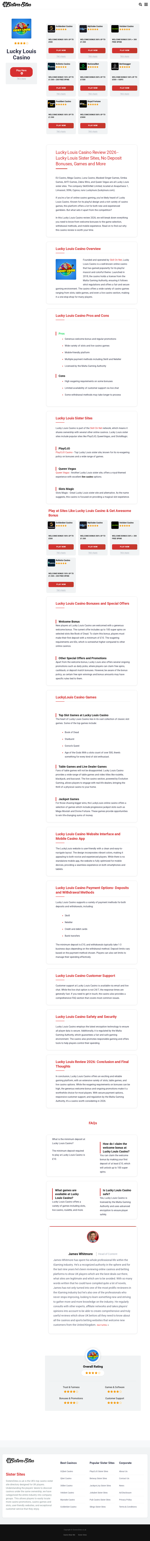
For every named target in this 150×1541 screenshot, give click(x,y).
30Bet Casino (66, 1485)
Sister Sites (82, 1535)
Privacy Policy (125, 1500)
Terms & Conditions (128, 1507)
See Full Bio (102, 1325)
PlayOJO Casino (64, 452)
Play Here (21, 72)
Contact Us (124, 1478)
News (121, 1485)
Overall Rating (93, 1366)
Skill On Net (116, 259)
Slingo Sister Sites (98, 1507)
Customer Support (114, 1398)
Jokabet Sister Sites (99, 1492)
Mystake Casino (67, 1500)
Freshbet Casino (63, 101)
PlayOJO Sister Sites (99, 1471)
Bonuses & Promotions (71, 1398)
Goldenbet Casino (64, 26)
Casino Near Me (69, 1535)
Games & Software (114, 1387)
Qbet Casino (65, 1478)
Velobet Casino (126, 26)
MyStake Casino (95, 26)
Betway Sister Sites (98, 1478)
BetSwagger (125, 64)
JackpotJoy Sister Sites (100, 1485)
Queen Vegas (62, 472)
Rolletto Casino (63, 64)
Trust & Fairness (71, 1387)
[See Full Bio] (108, 1325)
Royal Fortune (94, 101)
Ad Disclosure (125, 1492)
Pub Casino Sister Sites (100, 1500)
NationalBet (93, 64)
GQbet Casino (66, 1471)
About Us (123, 1471)
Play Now (61, 50)
